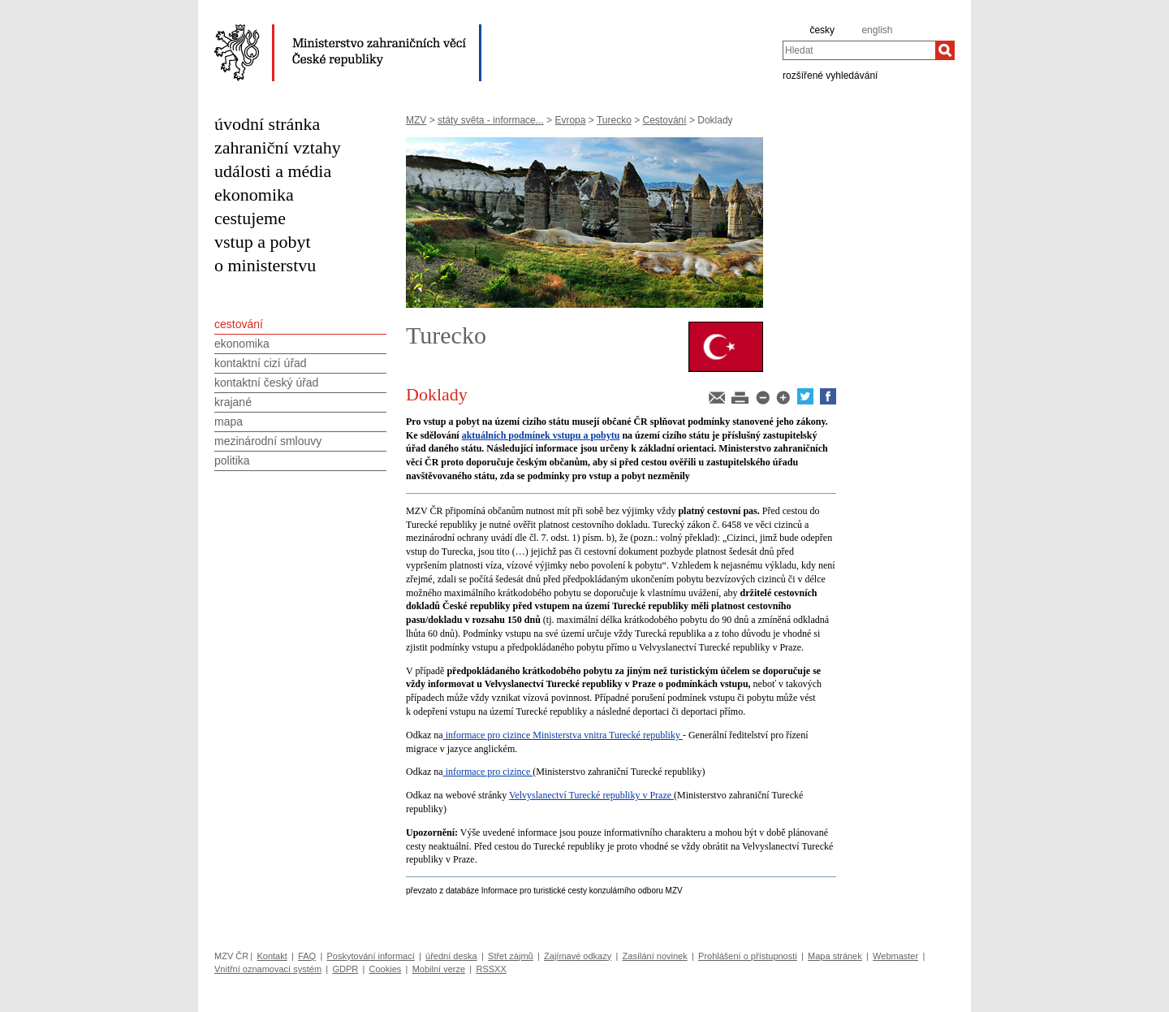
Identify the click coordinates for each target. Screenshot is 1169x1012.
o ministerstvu (265, 265)
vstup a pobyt (262, 241)
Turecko (614, 120)
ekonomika (254, 194)
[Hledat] (945, 50)
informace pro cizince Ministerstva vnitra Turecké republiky (563, 735)
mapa (228, 421)
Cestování (665, 120)
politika (232, 460)
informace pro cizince (488, 771)
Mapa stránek (835, 956)
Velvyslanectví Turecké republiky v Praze (591, 795)
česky (822, 30)
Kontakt (272, 956)
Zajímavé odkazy (577, 956)
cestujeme (250, 218)
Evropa (569, 120)
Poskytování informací (371, 956)
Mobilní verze (438, 969)
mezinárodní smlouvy (267, 441)
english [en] (876, 30)
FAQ (307, 956)
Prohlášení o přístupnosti (747, 956)
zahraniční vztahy (277, 147)
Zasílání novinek (655, 956)
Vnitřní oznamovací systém (267, 969)
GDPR (345, 969)
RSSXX (491, 969)
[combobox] (859, 50)
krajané (233, 402)
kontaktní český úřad (266, 382)
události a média (272, 171)
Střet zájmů (510, 956)
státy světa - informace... (491, 120)
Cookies (385, 969)
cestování (238, 324)
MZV (416, 120)
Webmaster (895, 956)
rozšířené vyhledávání (830, 75)
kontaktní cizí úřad (260, 363)
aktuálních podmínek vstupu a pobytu (541, 435)
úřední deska (451, 956)
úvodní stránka (267, 124)
